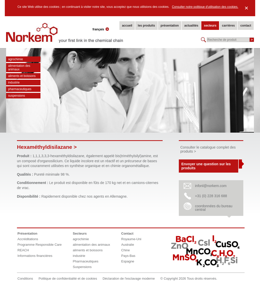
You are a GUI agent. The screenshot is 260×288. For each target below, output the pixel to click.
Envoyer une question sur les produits (206, 166)
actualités (191, 25)
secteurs (210, 25)
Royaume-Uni (131, 239)
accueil (127, 25)
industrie (13, 82)
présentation (170, 25)
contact (245, 25)
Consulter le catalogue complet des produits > (208, 149)
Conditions (25, 278)
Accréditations (27, 239)
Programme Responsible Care (39, 244)
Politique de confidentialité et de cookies (67, 278)
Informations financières (34, 256)
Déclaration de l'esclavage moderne (129, 278)
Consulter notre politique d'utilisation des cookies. (205, 7)
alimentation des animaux (19, 67)
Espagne (127, 261)
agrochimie (15, 59)
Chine (125, 250)
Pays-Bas (128, 256)
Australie (127, 244)
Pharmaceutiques (19, 89)
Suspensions (16, 95)
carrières (228, 25)
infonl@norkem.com (211, 186)
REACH (23, 250)
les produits (146, 25)
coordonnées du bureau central (213, 208)
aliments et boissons (22, 76)
